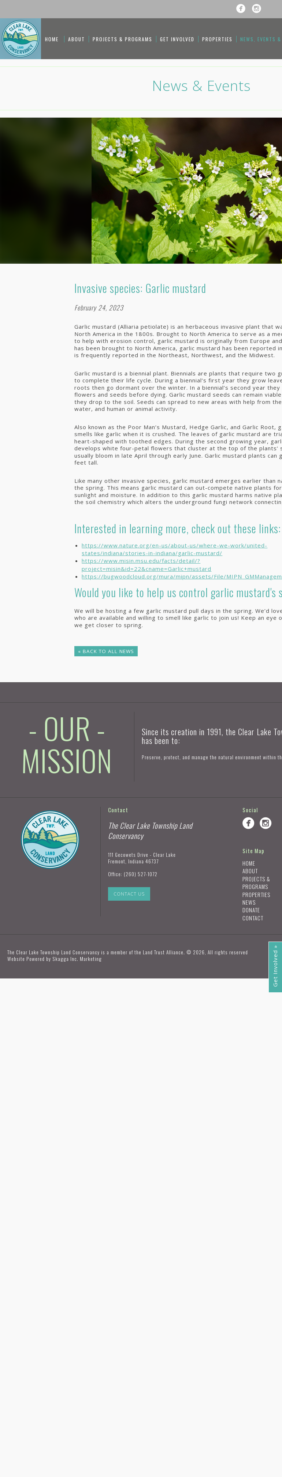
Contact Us (129, 894)
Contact (252, 918)
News (249, 902)
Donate (251, 910)
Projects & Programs (122, 39)
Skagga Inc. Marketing (77, 958)
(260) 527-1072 (140, 874)
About (76, 39)
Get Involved (177, 39)
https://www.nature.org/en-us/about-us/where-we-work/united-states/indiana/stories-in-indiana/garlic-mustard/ (174, 549)
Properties (217, 39)
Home (52, 39)
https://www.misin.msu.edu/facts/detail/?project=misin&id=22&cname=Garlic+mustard (146, 564)
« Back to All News (106, 651)
